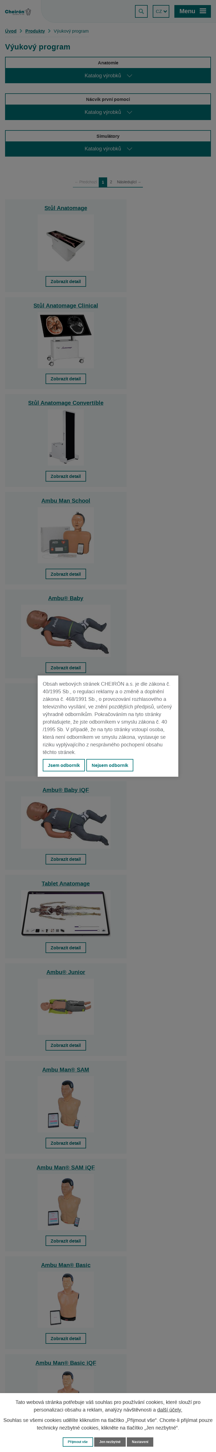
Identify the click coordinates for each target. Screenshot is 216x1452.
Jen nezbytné (110, 1441)
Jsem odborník (64, 765)
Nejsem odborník (110, 765)
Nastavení (142, 1441)
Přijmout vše (77, 1441)
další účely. (169, 1410)
